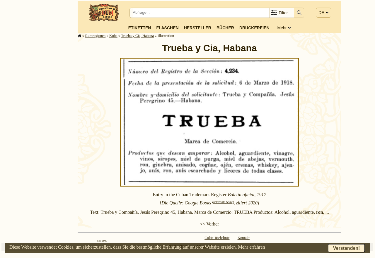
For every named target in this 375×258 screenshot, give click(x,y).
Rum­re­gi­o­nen (95, 36)
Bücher (225, 27)
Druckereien (254, 27)
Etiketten (139, 27)
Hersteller (197, 27)
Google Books (198, 202)
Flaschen (167, 27)
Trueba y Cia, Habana (137, 36)
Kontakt (244, 238)
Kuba (113, 36)
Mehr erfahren (251, 247)
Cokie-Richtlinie (216, 238)
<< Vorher (209, 223)
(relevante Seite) (222, 202)
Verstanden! (346, 248)
